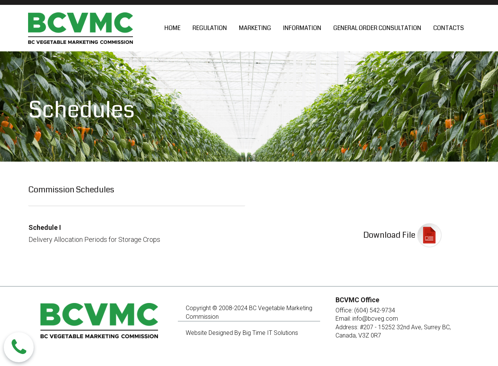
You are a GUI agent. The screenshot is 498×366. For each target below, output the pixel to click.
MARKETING (255, 28)
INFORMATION (302, 28)
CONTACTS (448, 28)
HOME (172, 28)
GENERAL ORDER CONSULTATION (377, 28)
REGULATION (209, 28)
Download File (389, 235)
